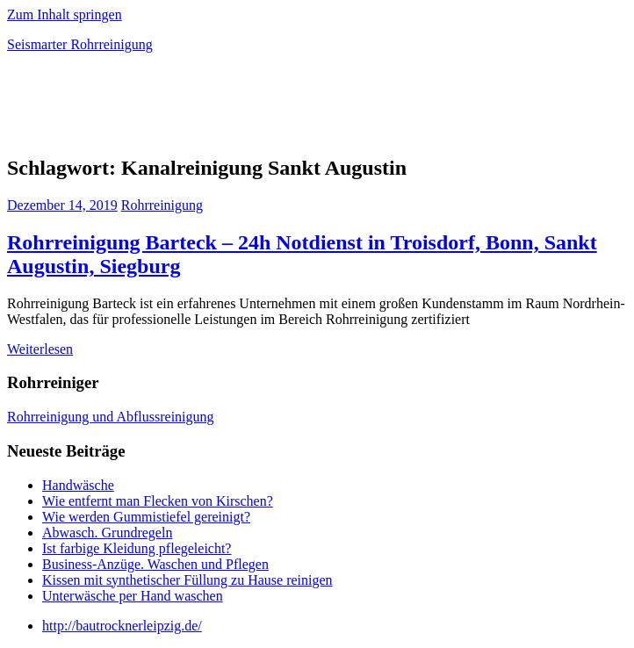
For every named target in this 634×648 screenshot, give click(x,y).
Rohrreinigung (162, 205)
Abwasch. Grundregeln (107, 532)
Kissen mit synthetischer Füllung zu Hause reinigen (187, 579)
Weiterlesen (40, 349)
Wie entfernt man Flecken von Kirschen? (157, 500)
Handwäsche (78, 485)
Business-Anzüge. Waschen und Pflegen (155, 564)
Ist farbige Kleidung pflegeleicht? (136, 548)
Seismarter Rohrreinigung (80, 44)
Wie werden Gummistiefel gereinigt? (146, 516)
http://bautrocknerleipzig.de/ (122, 625)
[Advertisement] (212, 109)
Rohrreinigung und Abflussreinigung (110, 416)
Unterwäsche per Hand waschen (132, 595)
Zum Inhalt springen (64, 14)
